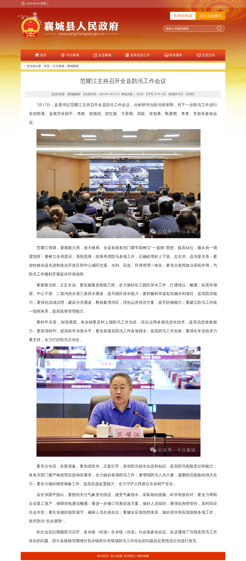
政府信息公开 (140, 55)
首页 (43, 55)
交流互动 (208, 55)
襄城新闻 (73, 66)
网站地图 (143, 556)
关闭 (190, 94)
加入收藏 (116, 556)
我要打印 (175, 94)
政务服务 (175, 55)
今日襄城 (72, 55)
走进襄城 (104, 55)
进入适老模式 (210, 16)
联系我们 (130, 556)
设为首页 (102, 556)
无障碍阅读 (182, 16)
